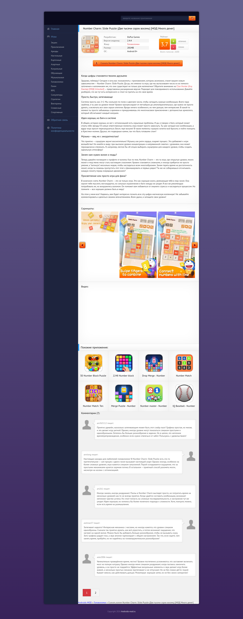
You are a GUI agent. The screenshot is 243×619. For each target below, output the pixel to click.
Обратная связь (57, 119)
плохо (177, 47)
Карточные (56, 60)
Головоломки (57, 81)
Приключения (57, 47)
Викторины (56, 103)
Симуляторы (56, 94)
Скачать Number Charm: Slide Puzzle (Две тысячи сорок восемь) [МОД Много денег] (140, 63)
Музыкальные (57, 77)
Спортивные (56, 112)
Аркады (54, 51)
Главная (53, 28)
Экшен (54, 42)
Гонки (53, 86)
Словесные (56, 107)
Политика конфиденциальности (60, 129)
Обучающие (56, 73)
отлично (178, 41)
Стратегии (55, 99)
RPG (53, 90)
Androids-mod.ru (128, 611)
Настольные (56, 55)
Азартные (55, 64)
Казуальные (56, 68)
